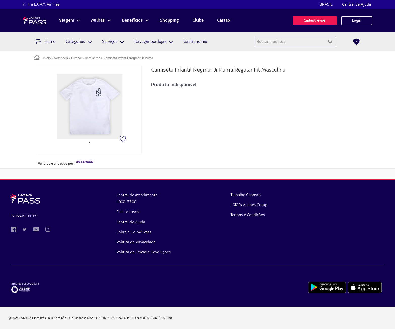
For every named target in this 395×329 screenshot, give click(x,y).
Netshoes (61, 58)
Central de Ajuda (356, 5)
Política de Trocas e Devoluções (116, 252)
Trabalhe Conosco (191, 195)
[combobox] (289, 42)
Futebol (76, 58)
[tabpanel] (90, 106)
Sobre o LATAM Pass (106, 232)
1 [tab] (89, 142)
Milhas (98, 20)
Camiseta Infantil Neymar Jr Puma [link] (128, 58)
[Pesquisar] (330, 42)
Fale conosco (100, 212)
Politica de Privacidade (108, 242)
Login (356, 21)
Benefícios (132, 20)
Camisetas (92, 58)
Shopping (169, 20)
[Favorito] (123, 139)
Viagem (66, 20)
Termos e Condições (193, 215)
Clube (198, 20)
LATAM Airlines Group (194, 205)
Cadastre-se (315, 21)
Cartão (223, 20)
